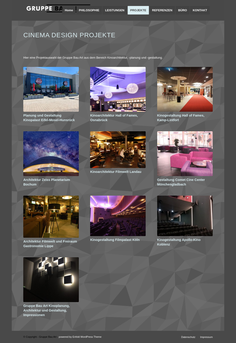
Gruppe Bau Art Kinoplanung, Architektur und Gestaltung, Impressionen (46, 310)
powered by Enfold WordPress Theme (80, 336)
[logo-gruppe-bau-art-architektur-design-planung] (57, 10)
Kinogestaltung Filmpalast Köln (114, 240)
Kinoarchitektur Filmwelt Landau (115, 172)
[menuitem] (69, 10)
